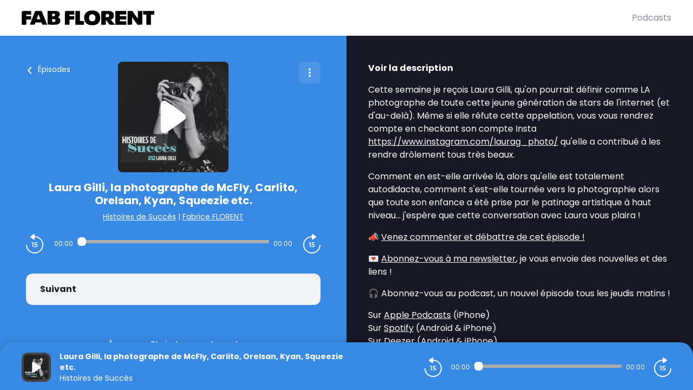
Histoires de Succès (139, 216)
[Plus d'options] (310, 72)
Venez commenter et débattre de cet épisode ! (483, 237)
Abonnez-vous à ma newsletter (448, 258)
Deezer (399, 341)
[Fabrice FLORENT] (327, 18)
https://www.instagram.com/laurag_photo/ (463, 141)
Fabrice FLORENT (213, 216)
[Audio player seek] (173, 241)
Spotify (399, 328)
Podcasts (651, 17)
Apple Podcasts (417, 315)
